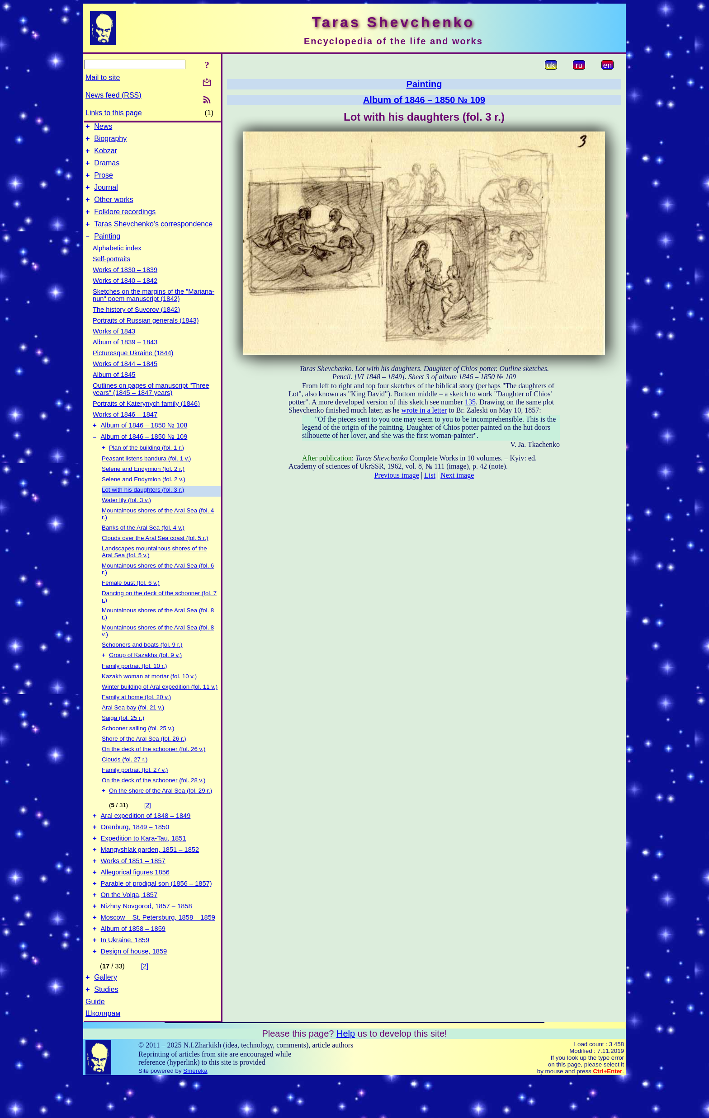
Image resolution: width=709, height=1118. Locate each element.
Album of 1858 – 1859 (133, 962)
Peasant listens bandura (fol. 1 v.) (146, 475)
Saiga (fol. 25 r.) (123, 736)
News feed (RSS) (113, 95)
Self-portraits (111, 272)
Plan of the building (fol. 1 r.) (146, 464)
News (103, 128)
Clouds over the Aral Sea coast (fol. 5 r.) (155, 555)
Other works (113, 209)
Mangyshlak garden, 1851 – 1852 (150, 874)
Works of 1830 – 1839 (125, 283)
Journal (106, 195)
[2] (147, 824)
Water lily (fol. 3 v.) (126, 517)
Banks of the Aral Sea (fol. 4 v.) (143, 544)
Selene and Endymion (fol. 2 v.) (143, 496)
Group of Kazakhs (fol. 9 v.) (145, 673)
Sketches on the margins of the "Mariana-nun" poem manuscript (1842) (153, 308)
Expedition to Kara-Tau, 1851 (143, 861)
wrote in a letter (424, 410)
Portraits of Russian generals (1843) (146, 334)
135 (470, 402)
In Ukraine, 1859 (125, 975)
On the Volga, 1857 (129, 924)
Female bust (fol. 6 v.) (131, 600)
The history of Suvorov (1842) (136, 323)
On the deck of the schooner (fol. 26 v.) (153, 767)
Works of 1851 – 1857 (133, 886)
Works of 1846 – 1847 (125, 428)
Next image (457, 475)
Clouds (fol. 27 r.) (124, 777)
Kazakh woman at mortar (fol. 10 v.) (149, 694)
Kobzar (105, 155)
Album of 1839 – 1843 (125, 355)
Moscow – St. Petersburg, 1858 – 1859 (158, 950)
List (429, 475)
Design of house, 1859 (134, 987)
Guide (95, 1041)
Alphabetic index (117, 261)
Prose (103, 182)
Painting (107, 250)
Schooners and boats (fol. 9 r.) (142, 661)
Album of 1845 (114, 388)
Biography (110, 141)
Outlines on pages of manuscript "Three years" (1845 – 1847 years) (151, 402)
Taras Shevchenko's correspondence (153, 236)
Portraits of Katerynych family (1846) (146, 417)
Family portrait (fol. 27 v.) (135, 787)
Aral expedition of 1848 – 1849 (146, 836)
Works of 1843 (114, 344)
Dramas (106, 168)
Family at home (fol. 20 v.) (136, 715)
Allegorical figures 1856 (135, 899)
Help (345, 1073)
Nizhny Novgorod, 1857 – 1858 (146, 937)
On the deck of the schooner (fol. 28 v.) (153, 798)
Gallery (105, 1015)
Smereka (195, 1110)
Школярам (102, 1053)
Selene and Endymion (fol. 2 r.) (143, 486)
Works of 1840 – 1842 (125, 294)
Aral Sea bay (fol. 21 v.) (133, 725)
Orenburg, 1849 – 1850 (135, 848)
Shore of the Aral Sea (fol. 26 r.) (144, 756)
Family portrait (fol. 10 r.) (134, 684)
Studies (106, 1029)
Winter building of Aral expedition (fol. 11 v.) (159, 704)
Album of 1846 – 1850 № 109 (144, 452)
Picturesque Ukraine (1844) (133, 366)
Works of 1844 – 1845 (125, 377)
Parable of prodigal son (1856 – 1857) (156, 912)
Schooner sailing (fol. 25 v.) (138, 746)
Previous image (396, 475)
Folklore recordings (125, 222)
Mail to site (102, 77)
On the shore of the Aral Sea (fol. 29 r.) (160, 809)
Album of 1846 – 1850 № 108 (144, 440)
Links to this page (113, 113)
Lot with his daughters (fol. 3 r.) (143, 506)
